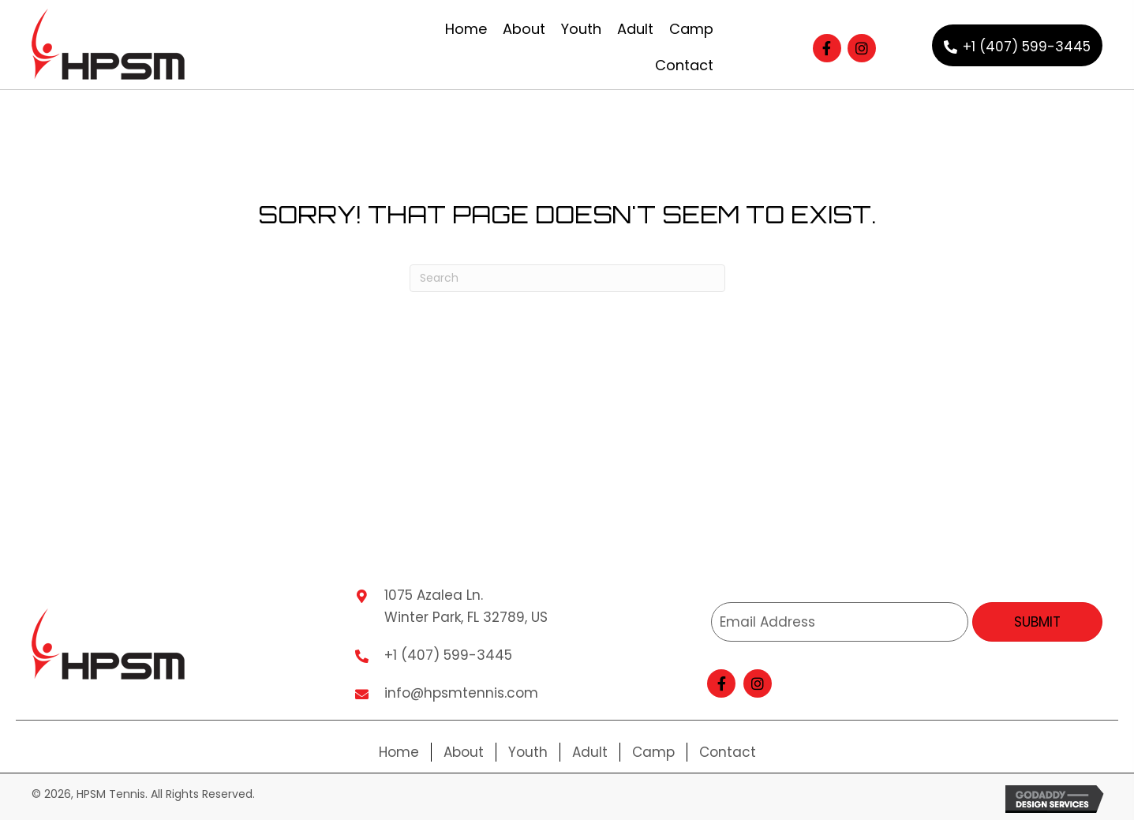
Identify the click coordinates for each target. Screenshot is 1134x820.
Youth (528, 752)
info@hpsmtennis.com (461, 692)
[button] (827, 48)
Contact (727, 752)
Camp (653, 752)
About (463, 752)
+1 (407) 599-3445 (448, 655)
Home (399, 752)
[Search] (567, 278)
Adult (590, 752)
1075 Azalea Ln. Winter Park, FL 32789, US (466, 606)
